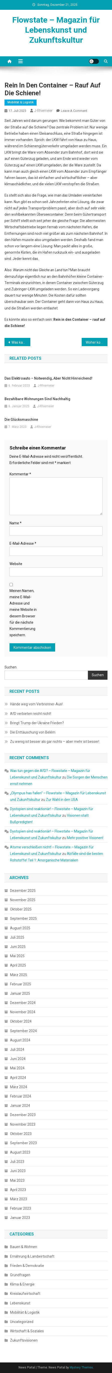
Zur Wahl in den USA (62, 800)
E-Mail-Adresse (23, 543)
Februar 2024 (20, 1096)
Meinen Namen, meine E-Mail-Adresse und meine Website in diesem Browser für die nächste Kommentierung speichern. (23, 613)
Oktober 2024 (21, 1021)
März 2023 (18, 1199)
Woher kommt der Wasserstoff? (96, 342)
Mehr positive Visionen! (85, 838)
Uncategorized (21, 1322)
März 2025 (18, 975)
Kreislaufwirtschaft (25, 1294)
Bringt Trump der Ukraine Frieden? (37, 723)
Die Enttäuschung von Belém (32, 732)
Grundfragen (20, 1275)
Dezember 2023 (23, 1115)
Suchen (11, 667)
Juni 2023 (18, 1171)
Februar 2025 (20, 984)
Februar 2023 (20, 1208)
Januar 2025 (20, 993)
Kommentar (20, 474)
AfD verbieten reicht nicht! (30, 714)
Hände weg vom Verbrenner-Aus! (36, 704)
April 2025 (18, 965)
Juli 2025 (17, 937)
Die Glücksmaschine (21, 420)
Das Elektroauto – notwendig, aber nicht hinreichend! (48, 378)
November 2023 (22, 1124)
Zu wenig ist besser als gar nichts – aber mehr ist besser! (54, 742)
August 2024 (20, 1040)
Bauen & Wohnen (23, 1247)
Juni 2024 (18, 1059)
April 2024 (18, 1078)
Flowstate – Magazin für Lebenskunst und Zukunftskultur (56, 30)
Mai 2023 (17, 1180)
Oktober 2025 (21, 909)
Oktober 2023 (21, 1134)
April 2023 (18, 1190)
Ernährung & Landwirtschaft (32, 1256)
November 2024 (22, 1012)
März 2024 (18, 1087)
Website (16, 564)
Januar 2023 (20, 1218)
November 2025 (22, 900)
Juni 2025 (18, 947)
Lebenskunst (20, 1303)
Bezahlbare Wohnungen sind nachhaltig (37, 399)
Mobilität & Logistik (21, 102)
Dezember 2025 (23, 891)
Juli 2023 (17, 1162)
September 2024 (23, 1031)
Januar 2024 (20, 1106)
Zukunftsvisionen (24, 1340)
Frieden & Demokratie (27, 1266)
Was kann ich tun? (21, 342)
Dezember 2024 (23, 1003)
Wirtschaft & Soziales (27, 1331)
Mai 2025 (17, 956)
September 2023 (23, 1143)
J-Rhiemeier (43, 111)
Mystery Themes (81, 1367)
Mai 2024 (17, 1068)
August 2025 (20, 928)
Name (16, 523)
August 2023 (20, 1152)
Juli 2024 (17, 1049)
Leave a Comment (74, 111)
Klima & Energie (22, 1284)
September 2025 (23, 919)
